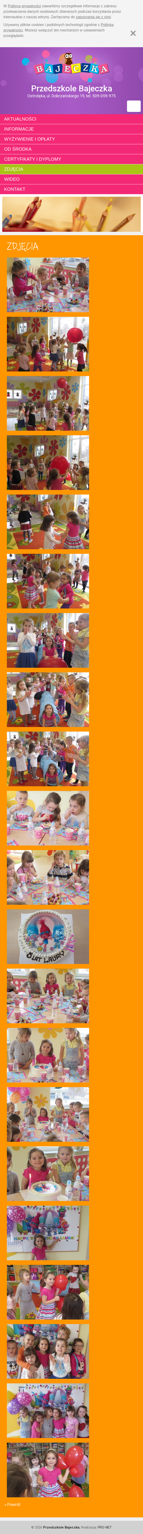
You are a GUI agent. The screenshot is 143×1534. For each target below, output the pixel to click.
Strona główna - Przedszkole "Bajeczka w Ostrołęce (71, 65)
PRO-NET (105, 1527)
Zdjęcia (13, 169)
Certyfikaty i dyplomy (32, 159)
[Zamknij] (133, 33)
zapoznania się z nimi (93, 17)
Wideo (12, 179)
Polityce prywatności (24, 6)
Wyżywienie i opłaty (29, 139)
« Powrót (12, 1504)
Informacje (19, 128)
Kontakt (14, 189)
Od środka (18, 149)
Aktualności (20, 118)
